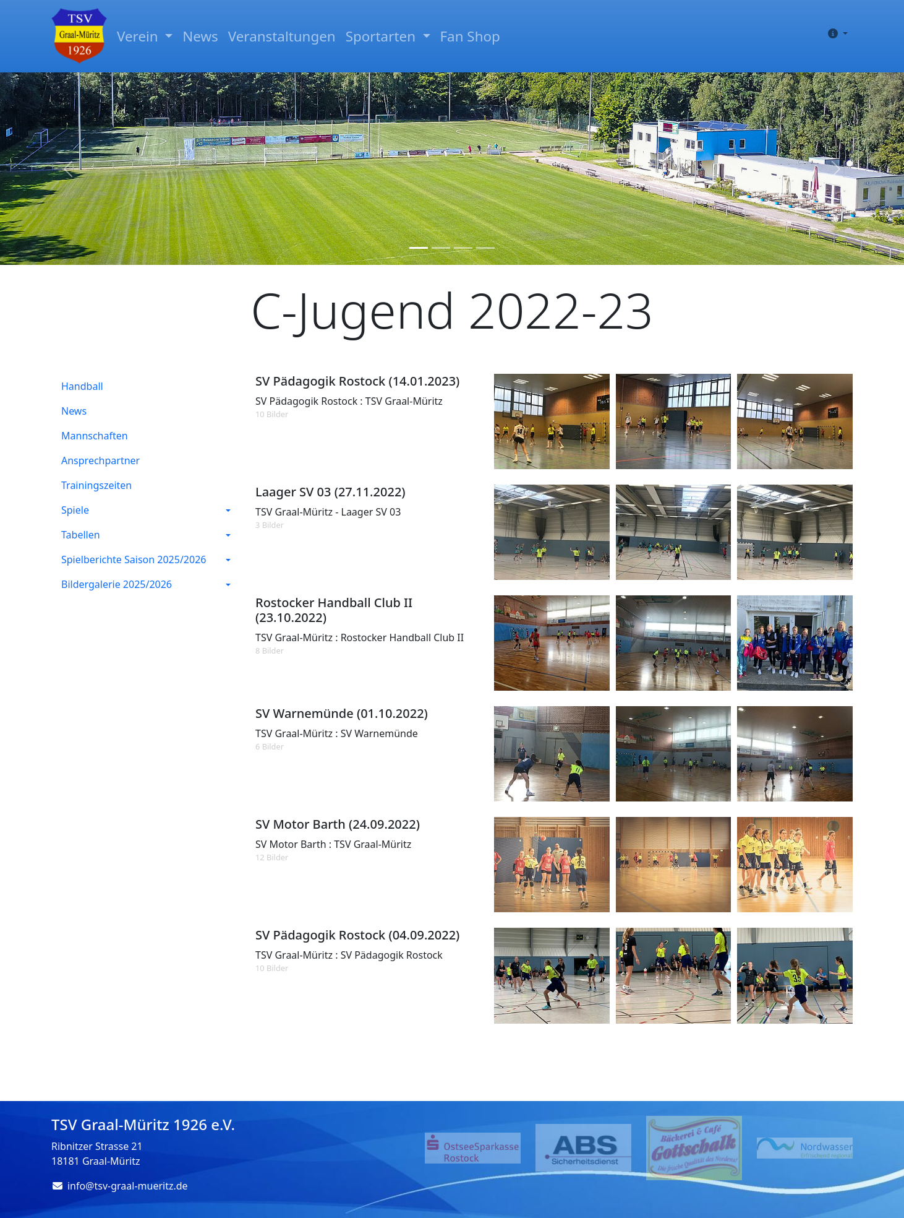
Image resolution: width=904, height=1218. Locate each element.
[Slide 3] (463, 248)
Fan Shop (470, 36)
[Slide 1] (418, 248)
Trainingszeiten (96, 485)
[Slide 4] (485, 248)
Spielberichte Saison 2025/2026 (133, 559)
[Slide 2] (441, 248)
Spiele (75, 510)
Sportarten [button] (382, 36)
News (200, 36)
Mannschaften (94, 436)
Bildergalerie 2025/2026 (116, 584)
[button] (835, 33)
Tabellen (80, 535)
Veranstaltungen (282, 36)
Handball (82, 386)
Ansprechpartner (100, 460)
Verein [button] (139, 36)
